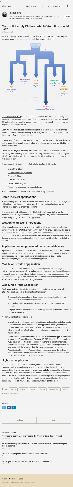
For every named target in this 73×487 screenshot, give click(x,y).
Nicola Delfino (15, 13)
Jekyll (21, 482)
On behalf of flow (15, 176)
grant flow (23, 389)
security (65, 389)
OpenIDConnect (54, 389)
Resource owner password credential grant (25, 187)
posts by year (31, 6)
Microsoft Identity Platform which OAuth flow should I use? (36, 28)
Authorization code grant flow (20, 173)
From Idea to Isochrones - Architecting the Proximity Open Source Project (32, 436)
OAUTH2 (42, 389)
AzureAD (13, 389)
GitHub (12, 479)
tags (41, 6)
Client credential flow (16, 180)
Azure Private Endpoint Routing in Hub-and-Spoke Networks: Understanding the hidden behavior (34, 445)
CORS (62, 303)
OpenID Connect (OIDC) (11, 117)
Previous (19, 420)
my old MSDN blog (54, 6)
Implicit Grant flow (15, 169)
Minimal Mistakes (30, 482)
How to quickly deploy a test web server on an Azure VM (25, 454)
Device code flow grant (17, 183)
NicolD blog (6, 6)
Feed (20, 479)
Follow (68, 16)
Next (54, 420)
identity (33, 389)
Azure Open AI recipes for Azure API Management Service (25, 462)
